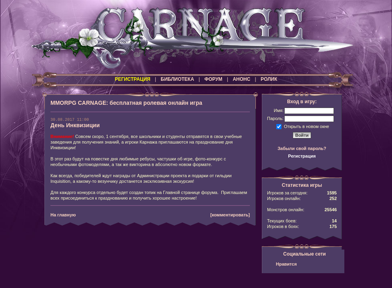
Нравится (286, 264)
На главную (63, 214)
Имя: (278, 110)
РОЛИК (269, 79)
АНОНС (241, 79)
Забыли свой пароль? (301, 148)
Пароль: (275, 118)
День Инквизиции (75, 125)
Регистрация (302, 156)
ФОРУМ (213, 79)
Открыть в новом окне (306, 126)
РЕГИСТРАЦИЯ (133, 79)
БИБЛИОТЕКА (177, 79)
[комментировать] (230, 214)
